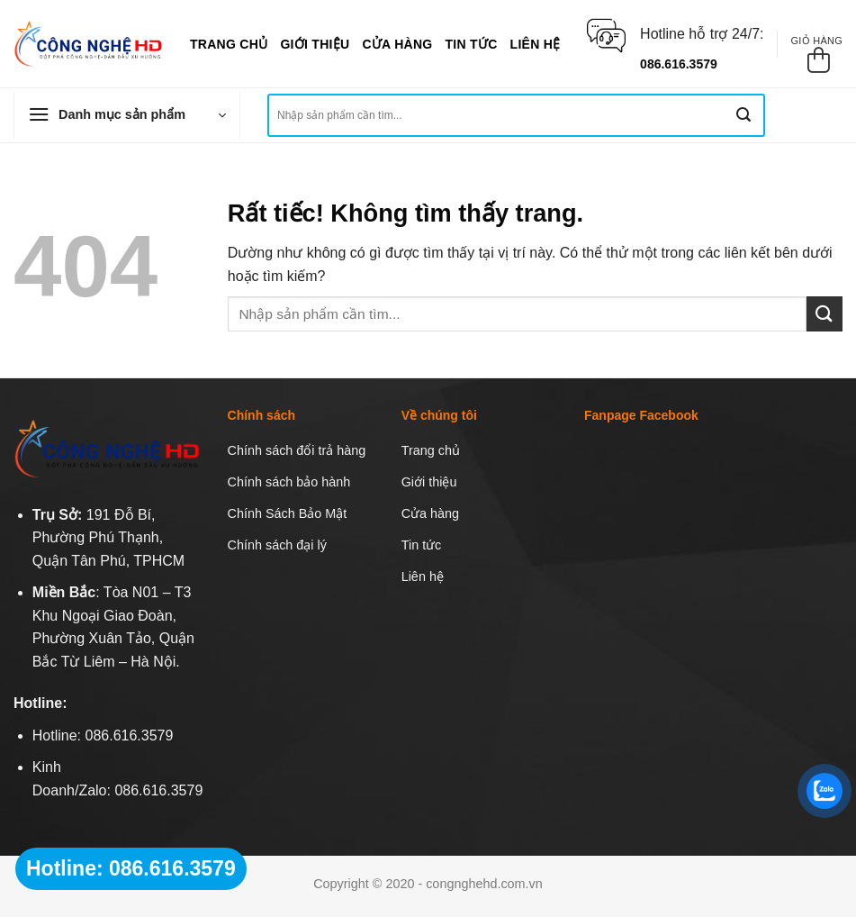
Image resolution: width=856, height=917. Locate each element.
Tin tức (472, 44)
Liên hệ (535, 44)
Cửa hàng (397, 44)
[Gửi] (743, 115)
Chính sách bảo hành (289, 482)
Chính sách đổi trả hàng (297, 450)
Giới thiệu (314, 44)
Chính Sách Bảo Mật (287, 513)
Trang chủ (228, 44)
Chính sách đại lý (277, 545)
